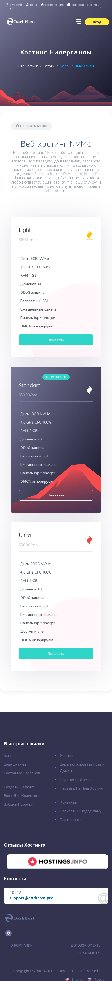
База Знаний (15, 764)
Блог (8, 755)
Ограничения (89, 953)
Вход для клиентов (21, 795)
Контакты (68, 802)
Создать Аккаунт (19, 787)
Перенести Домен (76, 779)
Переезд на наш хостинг (82, 788)
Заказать (56, 339)
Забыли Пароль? (18, 804)
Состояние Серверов (22, 773)
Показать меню (31, 125)
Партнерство (71, 819)
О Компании (22, 945)
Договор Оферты (86, 945)
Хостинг (67, 755)
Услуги (49, 66)
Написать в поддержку (80, 811)
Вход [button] (97, 22)
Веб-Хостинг (28, 66)
